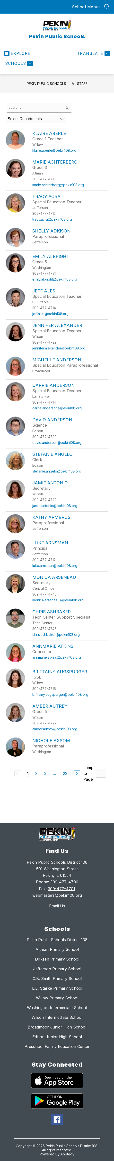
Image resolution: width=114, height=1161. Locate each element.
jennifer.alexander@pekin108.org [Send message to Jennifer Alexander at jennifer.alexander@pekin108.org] (58, 348)
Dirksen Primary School (57, 959)
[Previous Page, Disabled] (17, 773)
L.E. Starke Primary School (57, 988)
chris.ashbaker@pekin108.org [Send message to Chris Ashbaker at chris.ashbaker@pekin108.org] (56, 634)
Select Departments (25, 119)
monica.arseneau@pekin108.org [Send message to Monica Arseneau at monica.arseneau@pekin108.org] (58, 600)
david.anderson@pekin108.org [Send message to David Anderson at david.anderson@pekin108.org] (56, 442)
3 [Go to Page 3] (45, 773)
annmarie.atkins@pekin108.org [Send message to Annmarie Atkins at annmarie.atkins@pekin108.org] (56, 657)
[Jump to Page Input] (101, 773)
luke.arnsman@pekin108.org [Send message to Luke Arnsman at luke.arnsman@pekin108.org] (54, 566)
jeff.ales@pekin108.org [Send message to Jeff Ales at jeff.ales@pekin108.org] (50, 314)
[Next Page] (77, 773)
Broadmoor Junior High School (57, 1027)
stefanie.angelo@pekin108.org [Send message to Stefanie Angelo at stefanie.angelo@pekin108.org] (56, 471)
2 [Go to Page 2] (36, 773)
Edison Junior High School (57, 1036)
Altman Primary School (57, 949)
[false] (39, 108)
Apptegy (67, 1154)
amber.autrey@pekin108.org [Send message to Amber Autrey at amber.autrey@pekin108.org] (54, 729)
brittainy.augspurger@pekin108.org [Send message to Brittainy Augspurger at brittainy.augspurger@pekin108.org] (60, 694)
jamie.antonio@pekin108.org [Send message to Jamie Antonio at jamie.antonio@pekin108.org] (54, 506)
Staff (82, 84)
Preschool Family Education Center (57, 1046)
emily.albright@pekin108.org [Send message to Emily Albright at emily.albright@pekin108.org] (54, 279)
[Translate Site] (93, 53)
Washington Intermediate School (57, 1007)
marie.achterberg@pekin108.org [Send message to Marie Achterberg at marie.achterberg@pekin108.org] (58, 185)
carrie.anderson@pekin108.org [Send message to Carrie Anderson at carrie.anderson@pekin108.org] (57, 408)
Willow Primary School (57, 997)
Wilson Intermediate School (57, 1017)
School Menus (86, 6)
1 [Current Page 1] (27, 773)
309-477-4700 (64, 881)
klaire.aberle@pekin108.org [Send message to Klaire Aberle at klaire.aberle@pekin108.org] (54, 150)
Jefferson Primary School (57, 968)
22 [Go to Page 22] (65, 773)
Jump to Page (88, 773)
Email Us (57, 906)
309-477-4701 (61, 888)
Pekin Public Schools (46, 84)
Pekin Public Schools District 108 (57, 939)
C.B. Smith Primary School (57, 978)
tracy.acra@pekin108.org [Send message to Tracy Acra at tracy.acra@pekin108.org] (52, 219)
